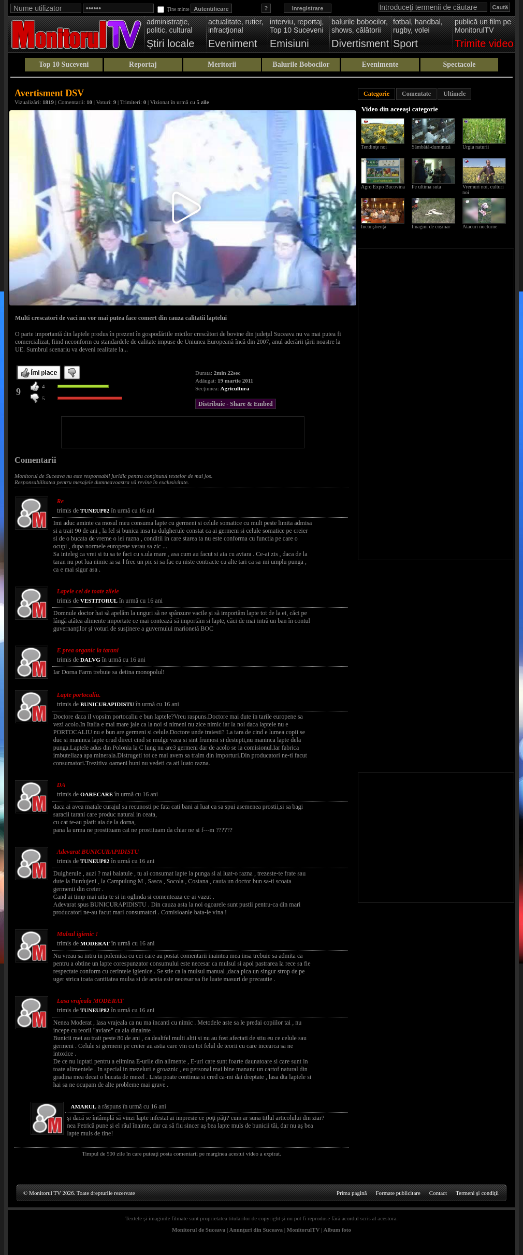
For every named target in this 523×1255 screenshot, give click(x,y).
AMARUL (83, 1106)
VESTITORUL (99, 600)
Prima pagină (352, 1193)
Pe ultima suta (426, 186)
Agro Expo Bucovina (383, 186)
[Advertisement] (183, 432)
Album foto (337, 1230)
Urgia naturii (475, 147)
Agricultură (235, 388)
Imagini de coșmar (431, 226)
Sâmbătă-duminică (431, 147)
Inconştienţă (373, 226)
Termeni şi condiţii (477, 1193)
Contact (438, 1193)
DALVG (90, 659)
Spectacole (459, 64)
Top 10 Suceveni (64, 64)
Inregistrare (308, 8)
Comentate (416, 93)
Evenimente (380, 64)
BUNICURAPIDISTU (107, 704)
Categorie (376, 93)
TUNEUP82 (94, 510)
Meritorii (222, 64)
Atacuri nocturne (479, 226)
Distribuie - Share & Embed (235, 403)
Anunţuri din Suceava (256, 1230)
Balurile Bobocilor (300, 64)
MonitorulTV (303, 1230)
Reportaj (143, 64)
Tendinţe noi (374, 147)
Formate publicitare (397, 1193)
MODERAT (95, 943)
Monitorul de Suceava (198, 1230)
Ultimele (454, 93)
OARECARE (96, 794)
